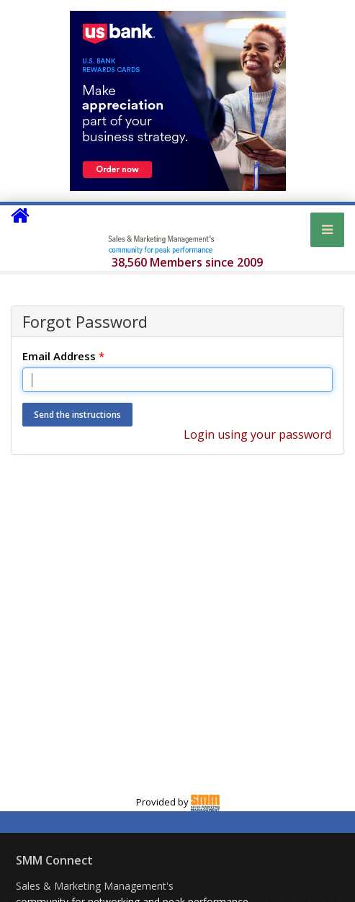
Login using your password (257, 434)
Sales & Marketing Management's (95, 886)
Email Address (63, 356)
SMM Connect (54, 860)
